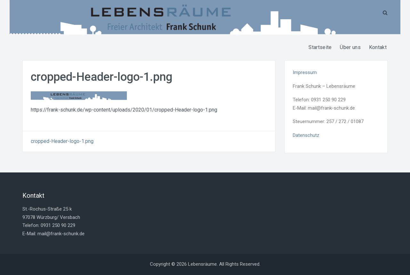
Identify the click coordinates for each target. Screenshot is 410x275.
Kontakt (378, 47)
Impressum (305, 72)
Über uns (350, 47)
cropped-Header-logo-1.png (62, 141)
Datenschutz (306, 135)
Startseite (320, 47)
